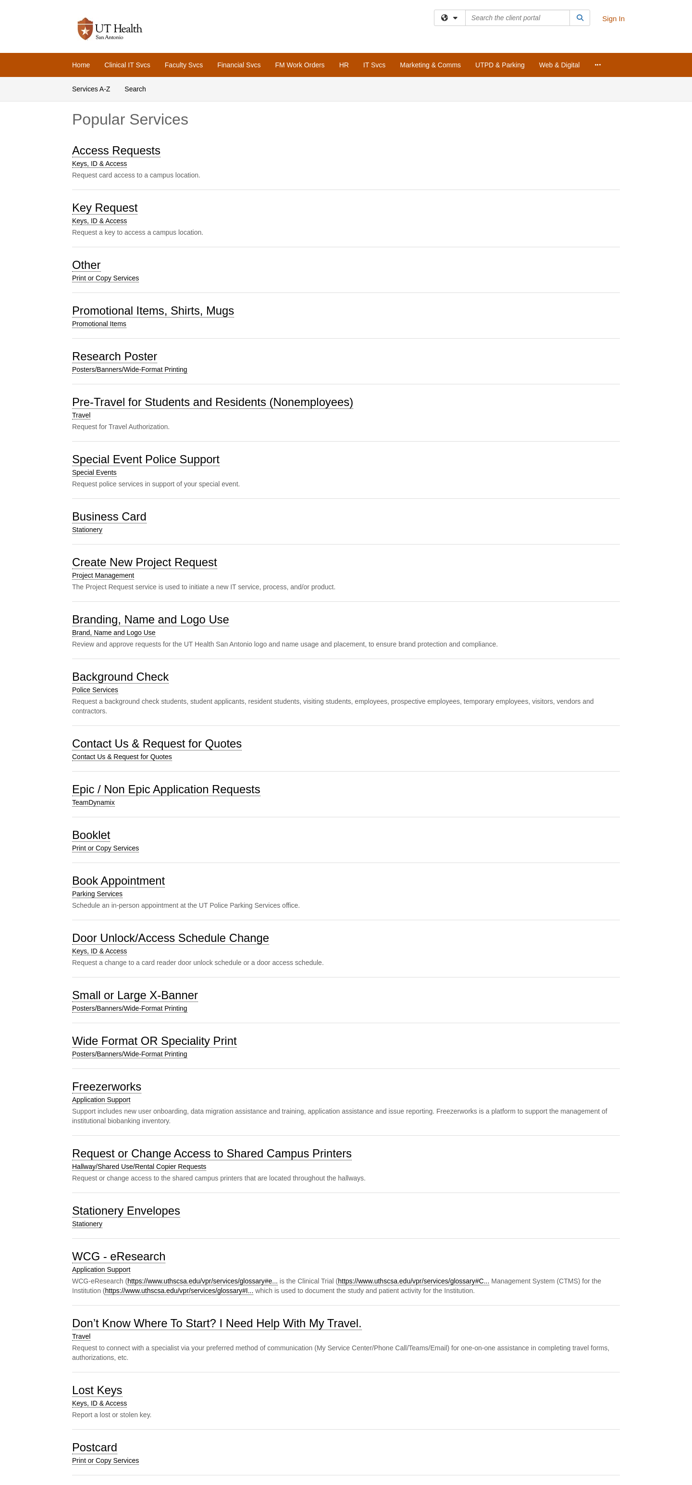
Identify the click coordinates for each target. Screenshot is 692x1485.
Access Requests (116, 150)
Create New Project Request (144, 562)
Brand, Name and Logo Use (114, 632)
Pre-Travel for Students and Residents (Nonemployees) (212, 401)
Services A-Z (91, 89)
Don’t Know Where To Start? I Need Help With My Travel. (217, 1323)
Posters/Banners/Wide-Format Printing (129, 369)
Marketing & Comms (430, 65)
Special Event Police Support (146, 459)
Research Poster (114, 356)
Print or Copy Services (105, 278)
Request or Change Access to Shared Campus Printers (212, 1153)
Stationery (87, 529)
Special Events (94, 472)
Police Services (95, 690)
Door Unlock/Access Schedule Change (170, 937)
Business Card (109, 516)
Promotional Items (99, 324)
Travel (81, 415)
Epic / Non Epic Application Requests (166, 789)
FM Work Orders (299, 65)
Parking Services (97, 894)
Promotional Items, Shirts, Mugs (153, 310)
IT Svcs (374, 65)
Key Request (104, 207)
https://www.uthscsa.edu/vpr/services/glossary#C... (413, 1281)
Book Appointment (118, 880)
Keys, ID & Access (99, 163)
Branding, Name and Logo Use (150, 619)
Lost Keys (97, 1389)
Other (86, 264)
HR (344, 65)
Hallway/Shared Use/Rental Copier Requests (139, 1166)
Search (135, 89)
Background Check (120, 676)
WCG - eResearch (118, 1256)
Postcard (94, 1447)
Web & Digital (559, 65)
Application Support (101, 1100)
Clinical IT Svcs (127, 65)
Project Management (103, 575)
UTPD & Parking (500, 65)
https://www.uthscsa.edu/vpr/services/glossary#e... (202, 1281)
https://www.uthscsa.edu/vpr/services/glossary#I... (179, 1291)
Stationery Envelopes (126, 1210)
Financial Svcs (238, 65)
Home (81, 65)
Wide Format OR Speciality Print (154, 1040)
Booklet (91, 834)
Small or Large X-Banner (135, 995)
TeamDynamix (93, 802)
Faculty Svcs (184, 65)
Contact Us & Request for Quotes (157, 743)
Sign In (613, 18)
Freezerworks (106, 1086)
